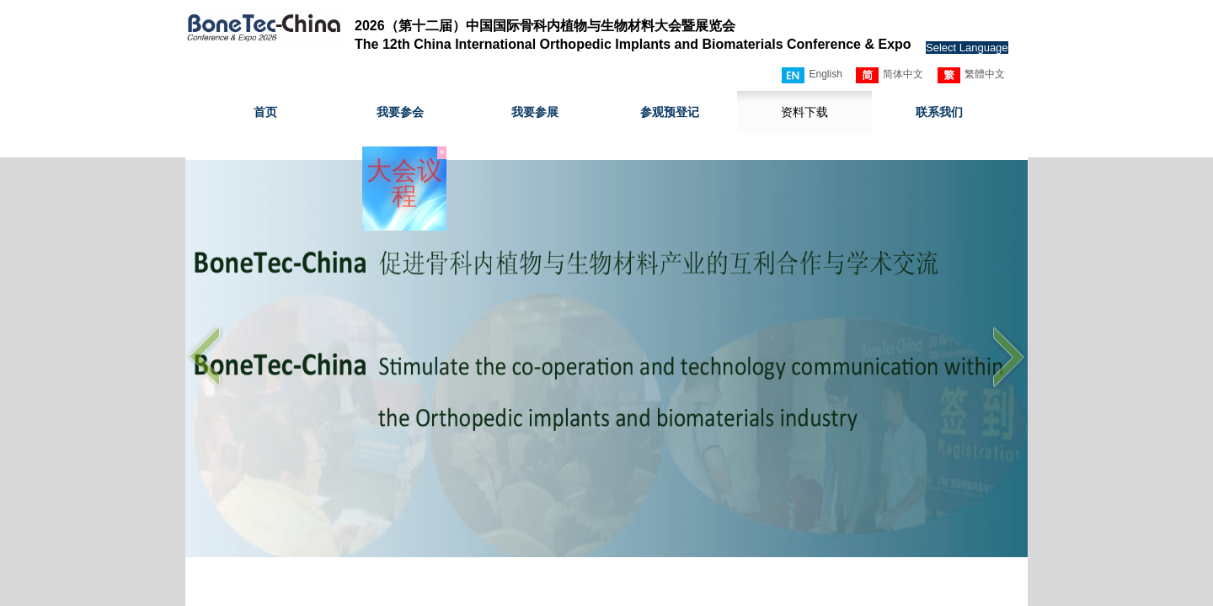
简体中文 (889, 75)
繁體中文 (971, 75)
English (812, 75)
